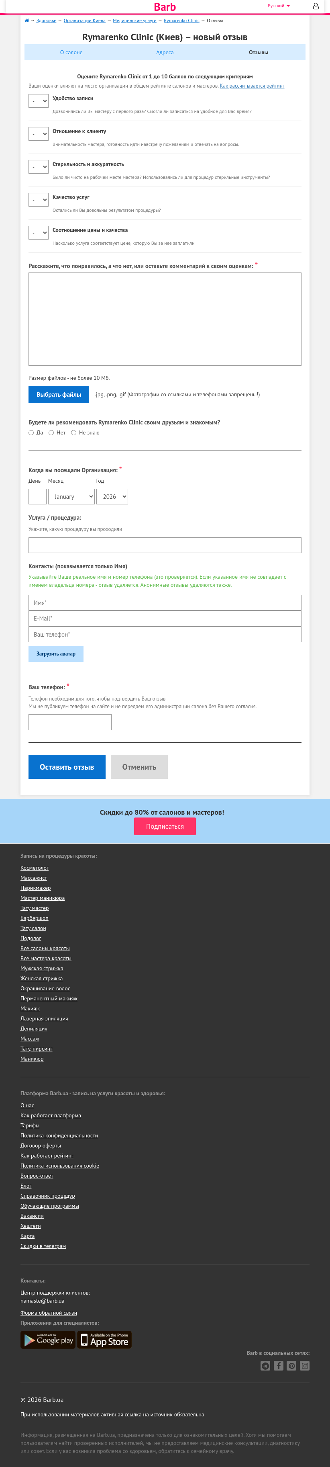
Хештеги (30, 1225)
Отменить (139, 767)
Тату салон (33, 928)
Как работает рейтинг (46, 1155)
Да (40, 432)
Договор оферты (40, 1145)
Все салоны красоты (45, 948)
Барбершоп (34, 918)
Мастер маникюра (42, 898)
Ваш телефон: (49, 686)
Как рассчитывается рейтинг (252, 85)
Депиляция (33, 1028)
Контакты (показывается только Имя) (78, 566)
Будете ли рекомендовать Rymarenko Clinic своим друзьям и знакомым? (124, 422)
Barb (165, 7)
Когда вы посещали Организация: (75, 469)
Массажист (33, 877)
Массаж (29, 1038)
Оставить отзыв (67, 767)
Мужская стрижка (41, 968)
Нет (61, 432)
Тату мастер (34, 908)
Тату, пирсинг (36, 1048)
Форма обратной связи (48, 1312)
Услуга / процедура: (55, 517)
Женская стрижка (41, 978)
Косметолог (34, 867)
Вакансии (32, 1215)
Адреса (164, 52)
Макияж (30, 1008)
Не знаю (89, 432)
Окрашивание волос (45, 988)
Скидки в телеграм (43, 1246)
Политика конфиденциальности (59, 1135)
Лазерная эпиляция (44, 1018)
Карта (27, 1236)
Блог (25, 1185)
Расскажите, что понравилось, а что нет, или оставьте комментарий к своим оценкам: (143, 265)
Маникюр (32, 1058)
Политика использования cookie (59, 1165)
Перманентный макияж (48, 998)
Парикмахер (35, 887)
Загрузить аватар (56, 653)
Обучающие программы (49, 1205)
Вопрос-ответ (36, 1175)
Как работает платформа (50, 1115)
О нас (27, 1105)
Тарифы (29, 1125)
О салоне (71, 52)
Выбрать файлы (59, 394)
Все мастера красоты (45, 958)
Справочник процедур (47, 1195)
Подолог (30, 938)
